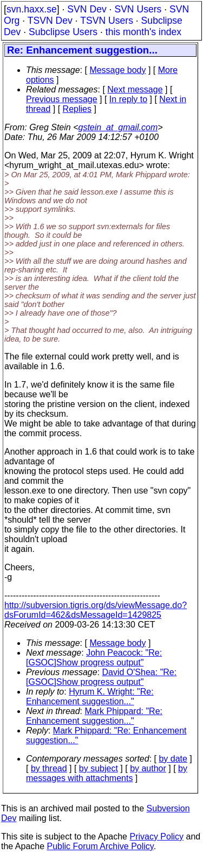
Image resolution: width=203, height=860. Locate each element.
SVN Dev (86, 9)
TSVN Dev (50, 20)
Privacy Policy (156, 836)
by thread (49, 768)
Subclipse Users (63, 31)
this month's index (143, 31)
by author (148, 768)
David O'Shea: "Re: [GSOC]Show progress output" (101, 677)
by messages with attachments (106, 773)
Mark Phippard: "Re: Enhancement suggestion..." (94, 715)
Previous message (61, 99)
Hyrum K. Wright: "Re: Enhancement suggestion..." (90, 696)
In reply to (128, 99)
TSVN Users (106, 20)
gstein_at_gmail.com (118, 127)
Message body (117, 70)
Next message (134, 89)
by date (173, 758)
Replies (77, 109)
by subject (98, 768)
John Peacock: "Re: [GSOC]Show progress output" (94, 657)
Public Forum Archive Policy (100, 846)
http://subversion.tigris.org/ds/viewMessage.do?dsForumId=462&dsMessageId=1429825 (95, 610)
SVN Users (137, 9)
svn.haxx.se (31, 9)
